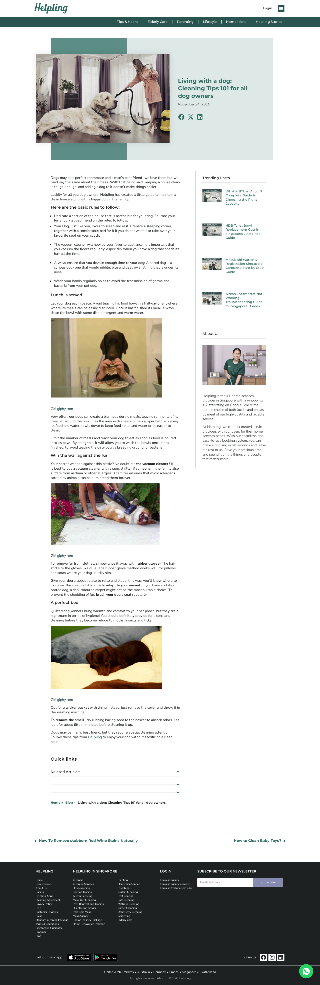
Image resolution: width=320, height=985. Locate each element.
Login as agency (169, 880)
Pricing (40, 892)
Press (39, 916)
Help (38, 908)
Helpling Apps (44, 896)
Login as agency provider (175, 884)
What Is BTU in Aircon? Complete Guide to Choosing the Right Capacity (244, 197)
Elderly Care (158, 22)
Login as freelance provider (176, 888)
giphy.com (65, 408)
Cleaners (78, 880)
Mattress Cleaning (128, 904)
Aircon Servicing (82, 896)
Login (267, 8)
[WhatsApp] (306, 971)
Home (39, 880)
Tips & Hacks (127, 22)
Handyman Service (129, 884)
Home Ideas (236, 22)
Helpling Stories (269, 22)
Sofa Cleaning (126, 900)
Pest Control (125, 896)
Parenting (185, 22)
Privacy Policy (44, 904)
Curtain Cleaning (128, 892)
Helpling (95, 737)
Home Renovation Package (89, 924)
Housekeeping (81, 888)
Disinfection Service (84, 908)
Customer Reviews (47, 912)
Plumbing (124, 888)
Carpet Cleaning (127, 908)
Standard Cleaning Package (52, 920)
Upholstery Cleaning (130, 912)
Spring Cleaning (82, 892)
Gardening (124, 916)
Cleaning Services (83, 884)
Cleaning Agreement (48, 900)
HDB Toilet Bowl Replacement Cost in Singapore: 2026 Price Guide (243, 232)
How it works (44, 884)
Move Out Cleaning (84, 900)
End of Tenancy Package (87, 920)
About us (41, 888)
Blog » (70, 803)
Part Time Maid (82, 912)
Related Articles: (65, 772)
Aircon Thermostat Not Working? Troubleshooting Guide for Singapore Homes (244, 300)
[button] (281, 8)
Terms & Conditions (47, 924)
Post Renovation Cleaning (88, 904)
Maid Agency (80, 916)
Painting (123, 880)
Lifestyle (210, 22)
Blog (38, 936)
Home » (57, 803)
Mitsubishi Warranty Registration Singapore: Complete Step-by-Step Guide (245, 266)
